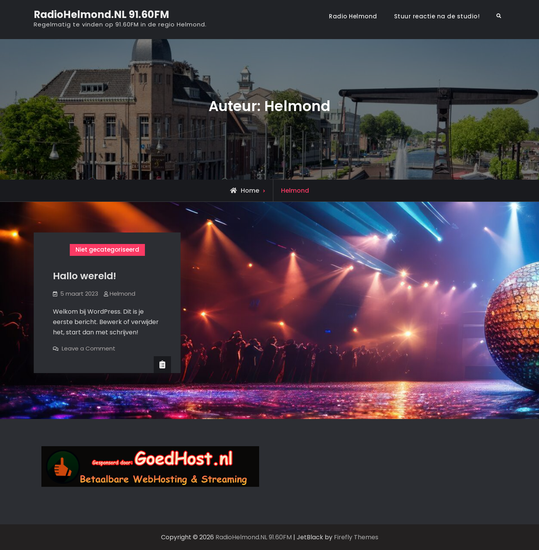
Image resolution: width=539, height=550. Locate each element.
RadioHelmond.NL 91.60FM (101, 14)
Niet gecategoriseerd (107, 250)
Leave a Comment (88, 348)
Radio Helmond (353, 16)
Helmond (122, 294)
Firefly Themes (356, 537)
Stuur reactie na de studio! (437, 16)
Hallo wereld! (84, 276)
